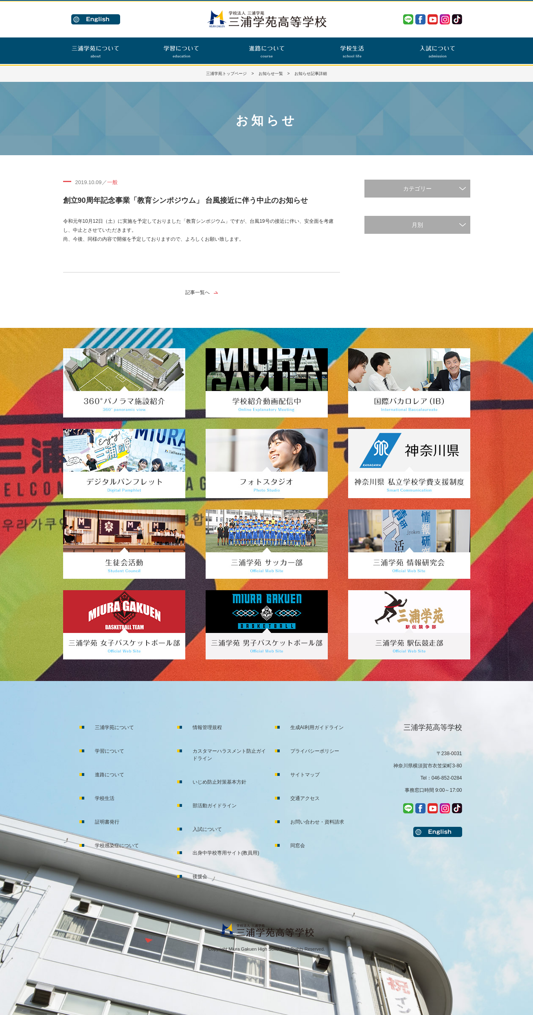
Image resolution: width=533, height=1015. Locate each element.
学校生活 (104, 798)
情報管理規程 (207, 727)
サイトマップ (305, 775)
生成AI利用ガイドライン (317, 727)
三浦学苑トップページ (226, 73)
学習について (109, 751)
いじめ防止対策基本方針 (219, 782)
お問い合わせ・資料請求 (317, 822)
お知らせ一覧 (271, 73)
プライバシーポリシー (314, 751)
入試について (207, 829)
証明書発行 (107, 822)
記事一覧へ (197, 292)
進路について (109, 775)
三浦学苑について (114, 727)
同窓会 (297, 845)
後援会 (200, 876)
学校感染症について (117, 845)
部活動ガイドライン (215, 805)
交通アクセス (305, 798)
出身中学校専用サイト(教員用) (226, 853)
